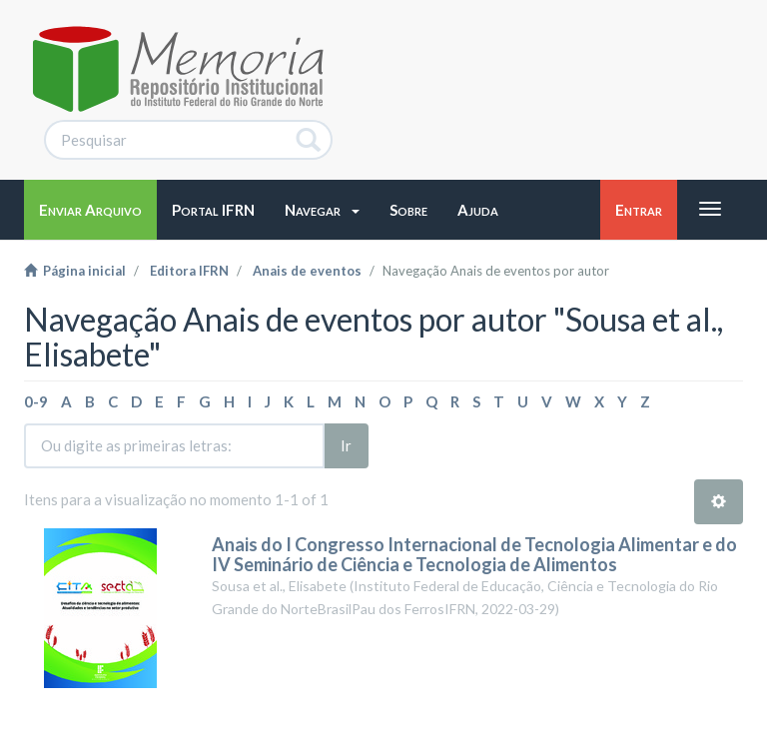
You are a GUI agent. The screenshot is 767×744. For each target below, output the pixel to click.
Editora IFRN (189, 271)
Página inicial (75, 271)
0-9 (36, 401)
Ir (346, 445)
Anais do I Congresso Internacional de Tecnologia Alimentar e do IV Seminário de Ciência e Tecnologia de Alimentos (474, 554)
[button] (322, 210)
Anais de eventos (307, 271)
